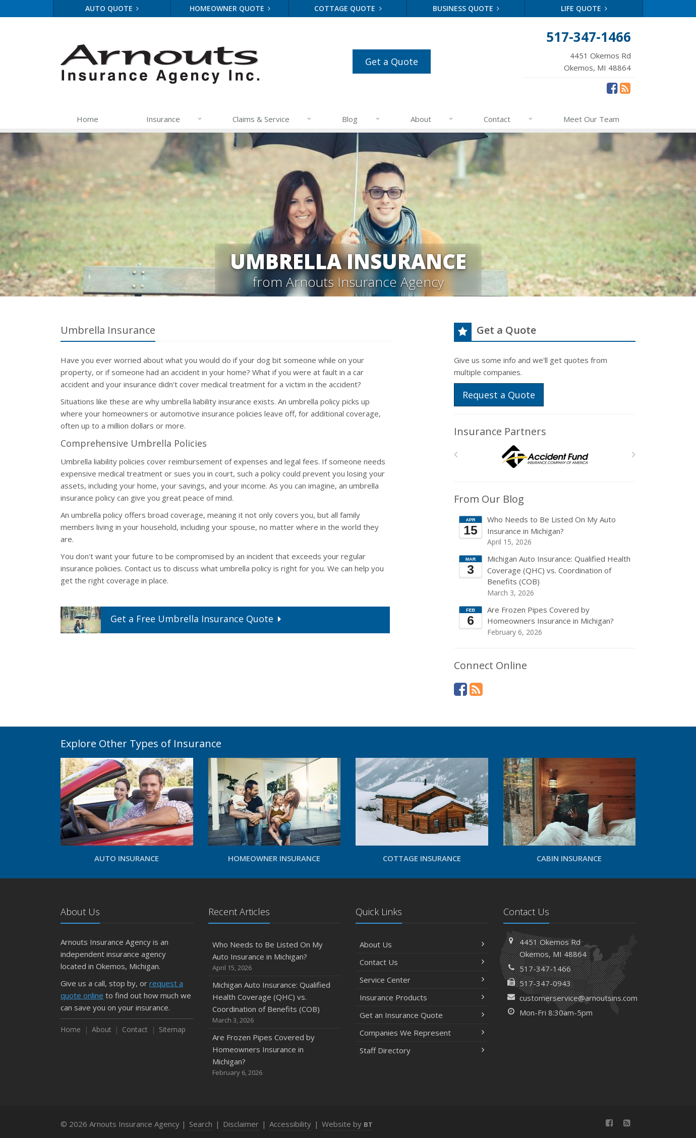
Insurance (174, 119)
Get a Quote (391, 61)
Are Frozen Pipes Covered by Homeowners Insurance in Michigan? (545, 621)
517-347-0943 (545, 983)
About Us (422, 944)
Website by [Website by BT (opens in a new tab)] (347, 1124)
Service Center (422, 980)
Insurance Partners (500, 431)
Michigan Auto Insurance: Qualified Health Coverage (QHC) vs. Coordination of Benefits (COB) (545, 576)
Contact (508, 119)
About (432, 119)
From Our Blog (489, 499)
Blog (361, 119)
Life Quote (584, 8)
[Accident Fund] (545, 457)
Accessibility (290, 1124)
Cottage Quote (348, 8)
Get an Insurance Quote (422, 1015)
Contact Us (422, 962)
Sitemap (172, 1029)
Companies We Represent (422, 1033)
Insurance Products (422, 997)
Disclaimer (241, 1124)
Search (200, 1124)
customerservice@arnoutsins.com (578, 998)
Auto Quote (112, 8)
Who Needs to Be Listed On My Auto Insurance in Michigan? (545, 530)
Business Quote (466, 8)
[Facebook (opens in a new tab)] (612, 87)
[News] (625, 87)
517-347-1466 (545, 969)
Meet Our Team (591, 119)
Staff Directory (422, 1050)
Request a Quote (498, 395)
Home (87, 119)
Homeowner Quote (230, 8)
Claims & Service (272, 119)
